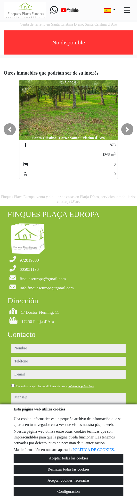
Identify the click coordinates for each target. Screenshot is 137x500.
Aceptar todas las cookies (68, 458)
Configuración (68, 491)
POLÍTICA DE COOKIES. (94, 450)
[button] (10, 129)
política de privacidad (81, 386)
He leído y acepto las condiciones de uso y (55, 386)
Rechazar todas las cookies (68, 469)
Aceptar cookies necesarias (68, 480)
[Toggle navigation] (127, 10)
